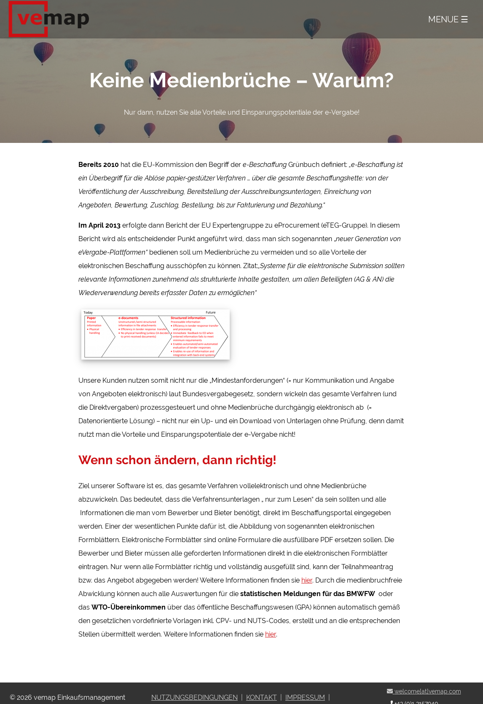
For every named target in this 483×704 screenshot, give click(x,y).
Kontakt (261, 697)
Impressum (305, 697)
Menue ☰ (448, 19)
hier (306, 580)
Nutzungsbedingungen (194, 697)
